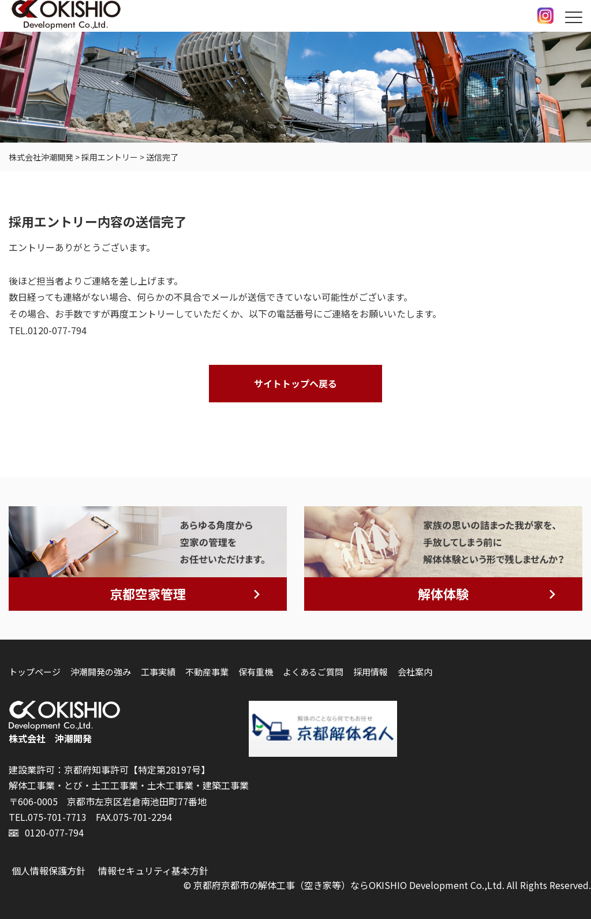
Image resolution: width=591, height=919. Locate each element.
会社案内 (415, 672)
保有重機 (255, 672)
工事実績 (158, 672)
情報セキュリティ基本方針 (153, 870)
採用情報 (370, 672)
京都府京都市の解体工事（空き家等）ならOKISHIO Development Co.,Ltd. (348, 885)
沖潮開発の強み (100, 672)
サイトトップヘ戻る (295, 383)
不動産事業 (207, 672)
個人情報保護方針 (48, 870)
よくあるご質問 (313, 672)
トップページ (35, 672)
